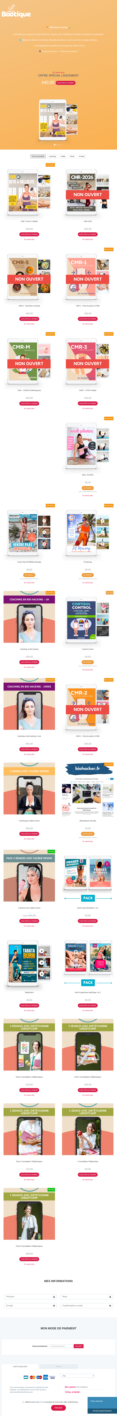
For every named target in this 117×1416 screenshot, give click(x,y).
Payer (58, 1408)
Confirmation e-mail (72, 1305)
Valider (78, 1346)
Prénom (10, 1296)
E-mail (9, 1305)
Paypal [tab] (59, 1367)
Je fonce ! (87, 488)
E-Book (82, 156)
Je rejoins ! (88, 834)
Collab (63, 156)
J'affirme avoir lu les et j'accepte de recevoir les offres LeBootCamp (50, 1402)
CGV (41, 1402)
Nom (65, 1296)
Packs (72, 156)
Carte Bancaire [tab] (20, 1367)
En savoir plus (59, 72)
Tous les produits (38, 156)
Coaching (52, 156)
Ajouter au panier (65, 83)
